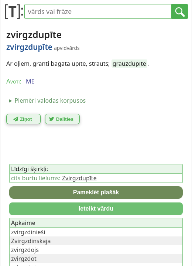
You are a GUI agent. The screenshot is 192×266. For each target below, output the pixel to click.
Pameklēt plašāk (96, 192)
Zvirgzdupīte (79, 178)
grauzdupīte (129, 63)
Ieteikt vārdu (96, 208)
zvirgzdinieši (28, 232)
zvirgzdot (24, 259)
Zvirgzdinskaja (31, 241)
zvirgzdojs (25, 250)
